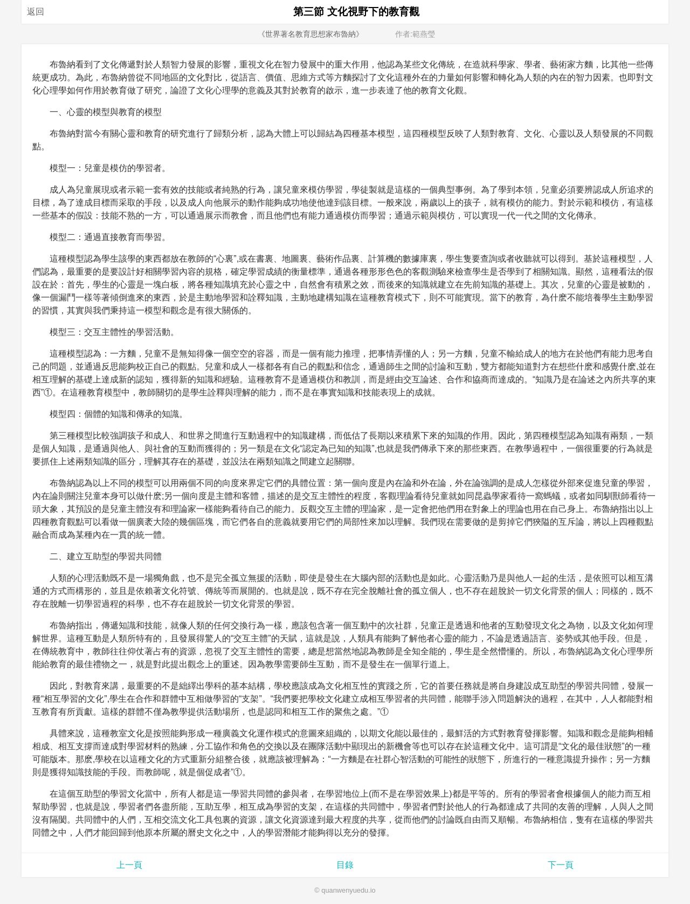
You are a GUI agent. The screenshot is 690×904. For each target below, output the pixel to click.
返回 (35, 11)
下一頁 (561, 864)
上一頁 (129, 864)
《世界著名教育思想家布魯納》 (310, 34)
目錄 (345, 864)
